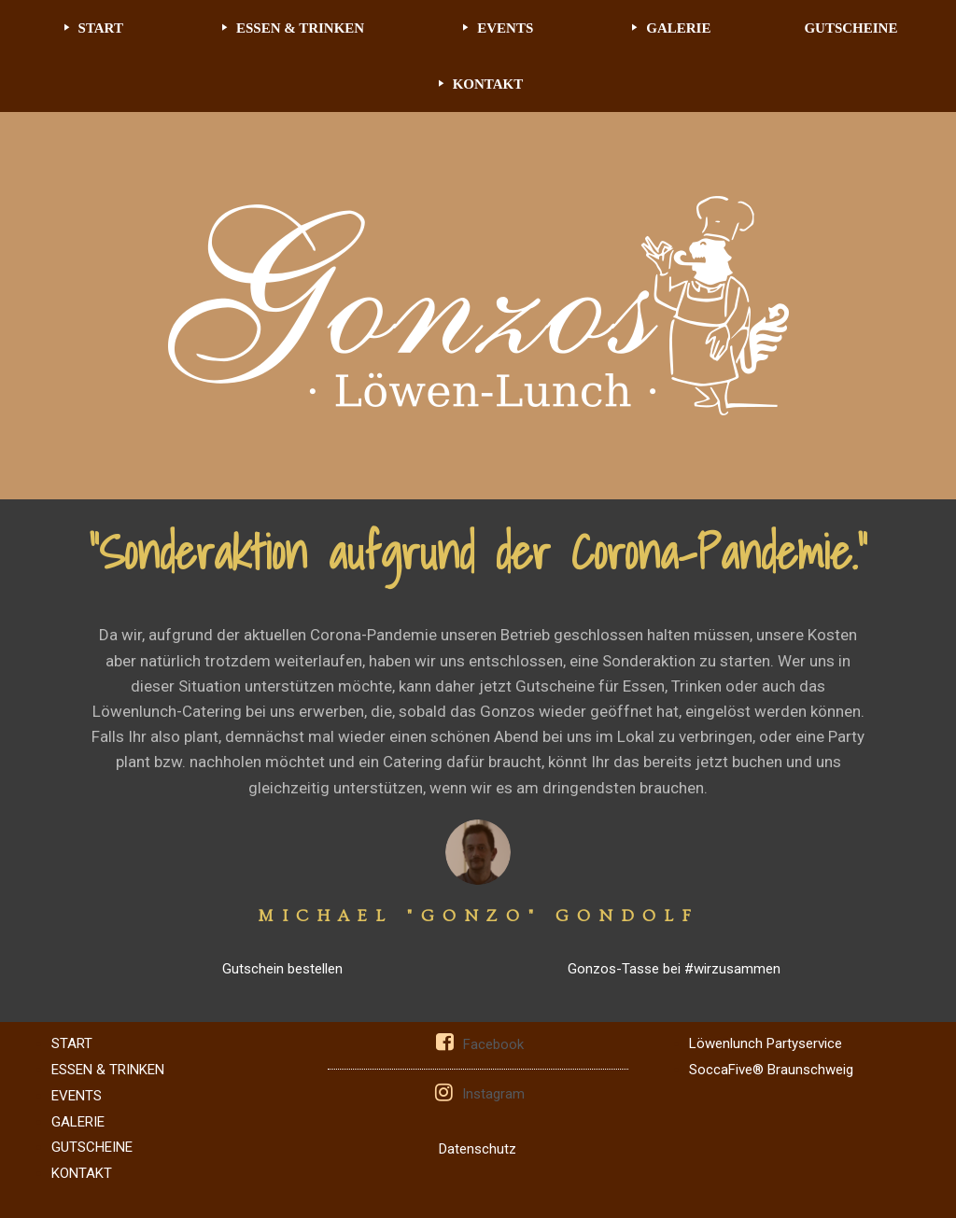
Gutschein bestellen (282, 968)
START (100, 28)
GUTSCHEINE (850, 28)
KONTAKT (488, 84)
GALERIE (678, 28)
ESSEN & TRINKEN (300, 28)
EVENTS (505, 28)
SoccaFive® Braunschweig (771, 1069)
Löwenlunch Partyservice (765, 1043)
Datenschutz (477, 1149)
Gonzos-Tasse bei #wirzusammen (674, 968)
